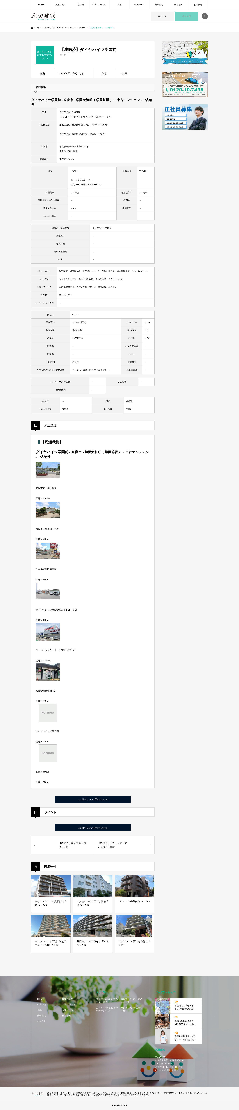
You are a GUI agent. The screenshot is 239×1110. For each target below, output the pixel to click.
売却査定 (159, 4)
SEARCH (205, 16)
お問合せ (198, 4)
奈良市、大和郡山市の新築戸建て (107, 1000)
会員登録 (186, 16)
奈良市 (63, 55)
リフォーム (139, 4)
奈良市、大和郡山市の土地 (131, 1009)
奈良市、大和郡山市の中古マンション (107, 1009)
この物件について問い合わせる (93, 799)
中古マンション (99, 4)
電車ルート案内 (103, 117)
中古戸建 (80, 4)
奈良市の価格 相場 (68, 151)
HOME (41, 4)
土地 (119, 4)
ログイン (162, 16)
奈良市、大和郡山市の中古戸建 (131, 1000)
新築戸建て (60, 4)
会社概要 (178, 4)
